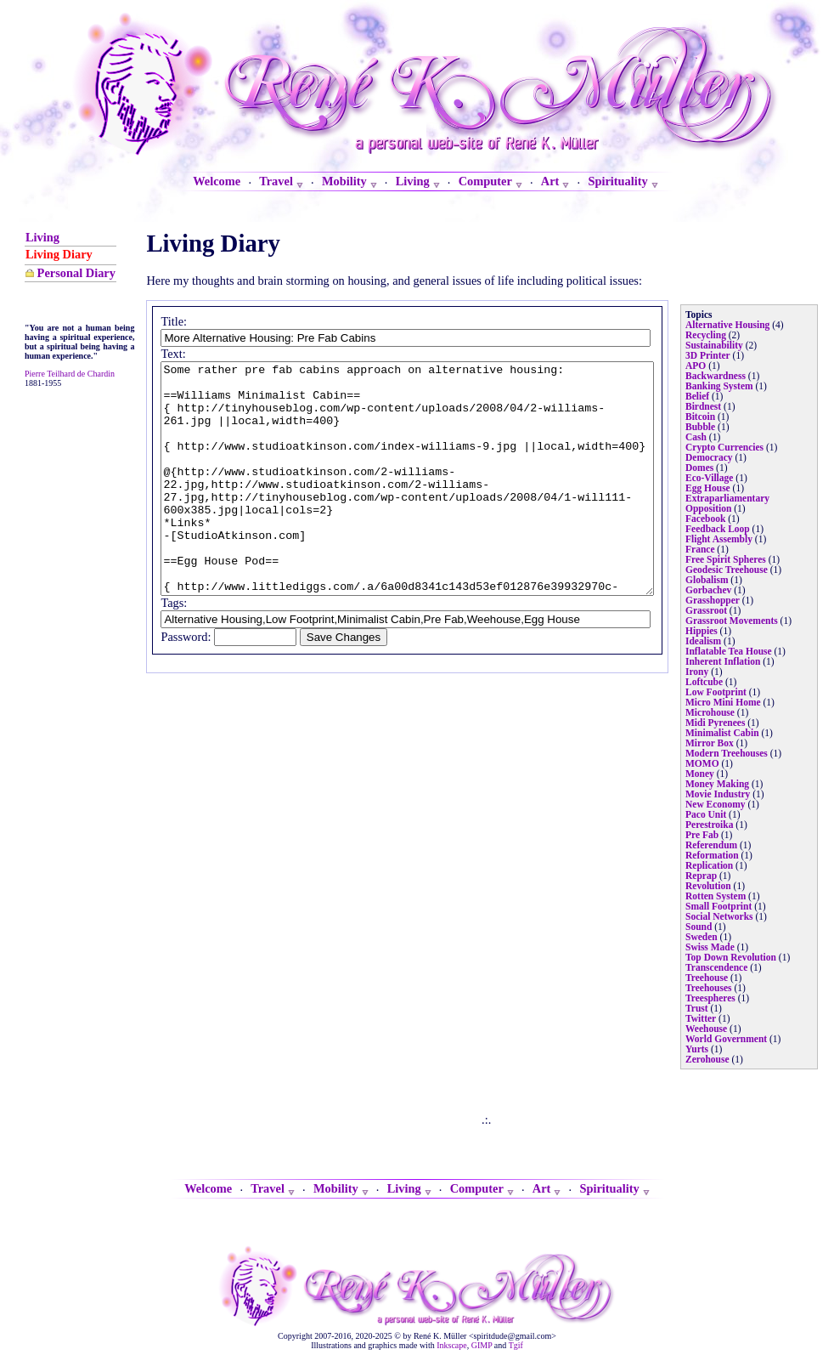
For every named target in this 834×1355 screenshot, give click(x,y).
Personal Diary (48, 303)
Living (42, 237)
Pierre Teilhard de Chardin (50, 471)
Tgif (516, 1345)
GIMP (482, 1345)
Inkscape (452, 1345)
